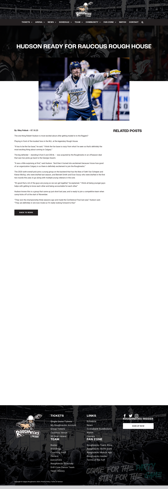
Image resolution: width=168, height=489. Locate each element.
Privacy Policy (45, 482)
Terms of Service (57, 482)
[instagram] (136, 416)
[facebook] (125, 416)
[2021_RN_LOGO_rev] (28, 415)
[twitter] (130, 416)
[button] (142, 22)
